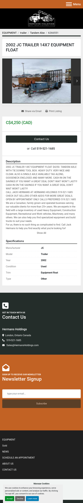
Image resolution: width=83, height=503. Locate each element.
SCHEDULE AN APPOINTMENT (18, 445)
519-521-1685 (46, 148)
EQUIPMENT (8, 427)
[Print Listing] (53, 111)
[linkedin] (36, 482)
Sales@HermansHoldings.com (22, 345)
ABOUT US (7, 451)
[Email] (41, 393)
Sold (4, 433)
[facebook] (31, 482)
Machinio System (32, 475)
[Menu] (69, 4)
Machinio (55, 475)
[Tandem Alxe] (37, 32)
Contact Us (41, 139)
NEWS (5, 439)
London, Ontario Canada (18, 335)
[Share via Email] (31, 111)
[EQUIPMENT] (9, 32)
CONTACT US (9, 457)
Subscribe (41, 403)
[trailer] (23, 32)
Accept (10, 498)
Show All (41, 233)
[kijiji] (42, 482)
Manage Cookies (41, 471)
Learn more (32, 498)
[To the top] (51, 482)
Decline (20, 498)
